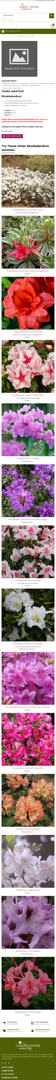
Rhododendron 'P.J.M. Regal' (28, 458)
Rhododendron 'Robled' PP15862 (28, 580)
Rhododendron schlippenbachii (28, 890)
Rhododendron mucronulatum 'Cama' (28, 210)
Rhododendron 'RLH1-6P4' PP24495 (28, 332)
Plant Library (11, 36)
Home (3, 36)
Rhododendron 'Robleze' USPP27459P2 (28, 395)
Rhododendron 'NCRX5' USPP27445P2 (28, 644)
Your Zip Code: (7, 131)
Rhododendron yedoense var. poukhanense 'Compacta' (28, 707)
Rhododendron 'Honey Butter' (28, 829)
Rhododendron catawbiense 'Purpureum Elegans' (28, 519)
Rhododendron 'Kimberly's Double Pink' (28, 768)
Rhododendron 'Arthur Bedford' (28, 951)
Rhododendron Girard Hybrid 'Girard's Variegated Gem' (28, 271)
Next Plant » (17, 88)
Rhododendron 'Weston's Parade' (28, 1012)
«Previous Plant (7, 88)
